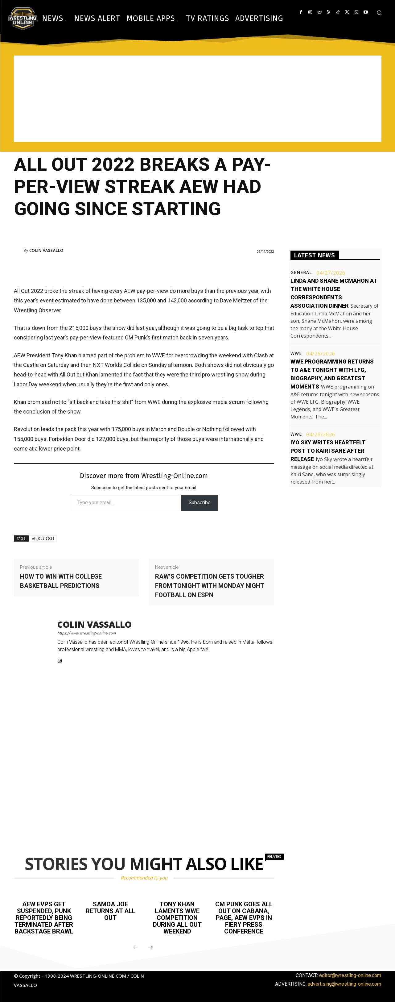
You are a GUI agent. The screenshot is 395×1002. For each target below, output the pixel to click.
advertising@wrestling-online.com (344, 984)
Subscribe (200, 502)
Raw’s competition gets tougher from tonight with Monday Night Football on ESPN (209, 586)
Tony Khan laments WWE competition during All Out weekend (177, 917)
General (301, 272)
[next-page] (150, 947)
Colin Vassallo (46, 250)
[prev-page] (136, 947)
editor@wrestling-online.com (350, 975)
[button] (379, 12)
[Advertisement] (197, 99)
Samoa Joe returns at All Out (110, 910)
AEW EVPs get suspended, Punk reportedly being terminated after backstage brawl (43, 917)
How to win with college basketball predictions (61, 581)
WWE (296, 353)
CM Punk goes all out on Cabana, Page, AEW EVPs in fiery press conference (244, 917)
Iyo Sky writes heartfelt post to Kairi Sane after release (328, 450)
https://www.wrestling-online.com (86, 633)
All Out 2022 (43, 539)
